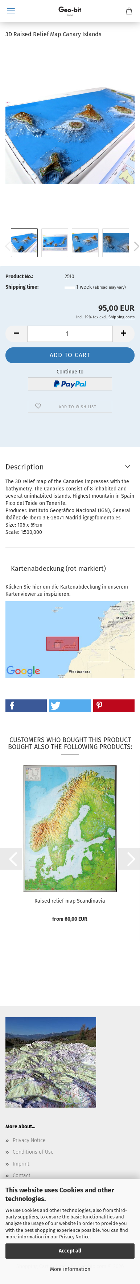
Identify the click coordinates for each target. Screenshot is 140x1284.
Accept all (70, 1251)
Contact (21, 1175)
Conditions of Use (33, 1152)
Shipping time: (21, 287)
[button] (16, 334)
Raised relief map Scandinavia (69, 901)
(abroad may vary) (109, 287)
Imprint (21, 1164)
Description (24, 467)
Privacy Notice (74, 1236)
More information (70, 1269)
